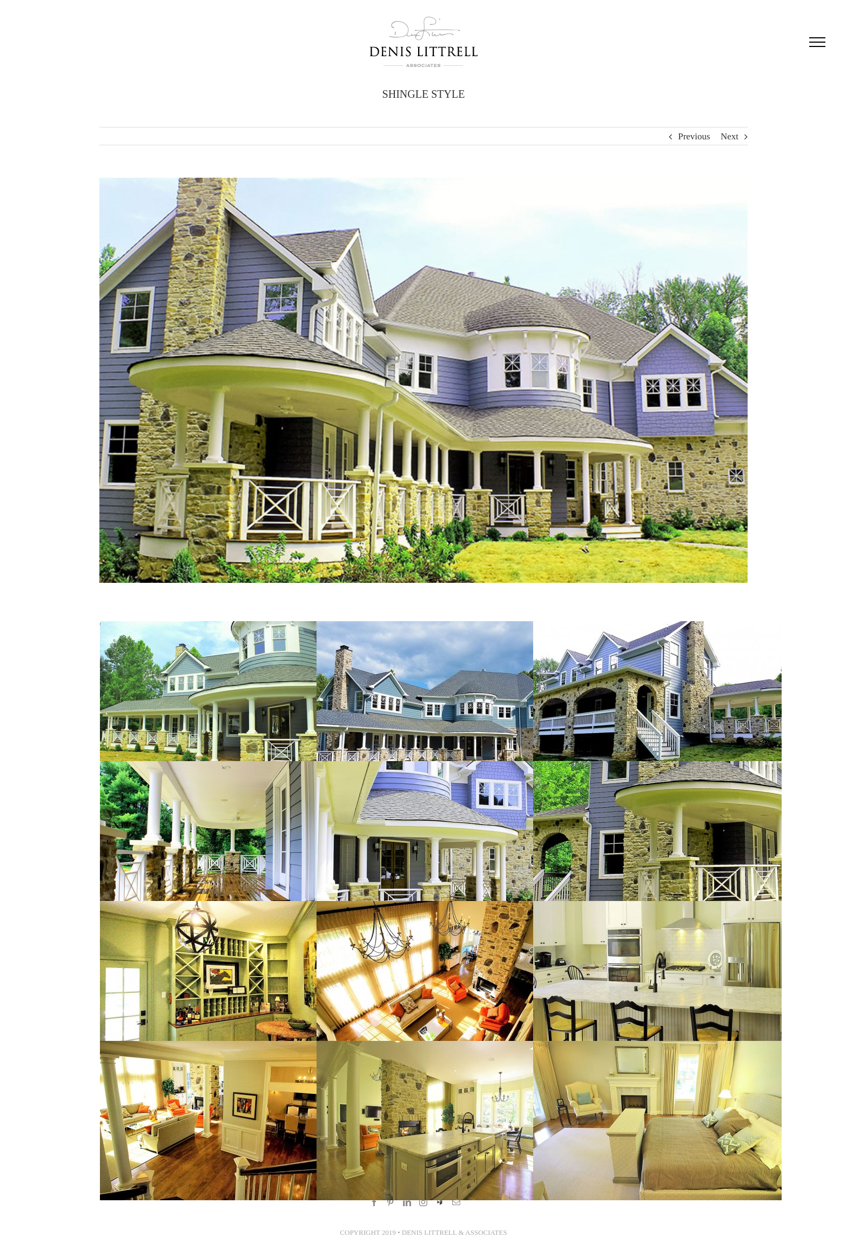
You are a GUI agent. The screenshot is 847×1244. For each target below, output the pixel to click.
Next (727, 136)
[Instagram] (420, 1202)
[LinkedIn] (404, 1202)
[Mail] (454, 1202)
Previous (692, 136)
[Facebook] (372, 1202)
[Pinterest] (388, 1202)
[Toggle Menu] (812, 42)
